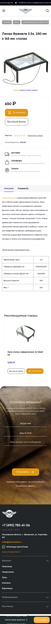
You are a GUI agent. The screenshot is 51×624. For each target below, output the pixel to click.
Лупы (4, 577)
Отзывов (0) (23, 188)
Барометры (7, 588)
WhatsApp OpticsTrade (15, 546)
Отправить (25, 472)
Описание (9, 188)
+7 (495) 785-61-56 (33, 408)
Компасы (6, 583)
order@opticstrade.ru (12, 542)
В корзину (16, 112)
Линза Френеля (9, 198)
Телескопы (7, 566)
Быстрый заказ (16, 122)
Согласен (41, 620)
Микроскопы (8, 572)
